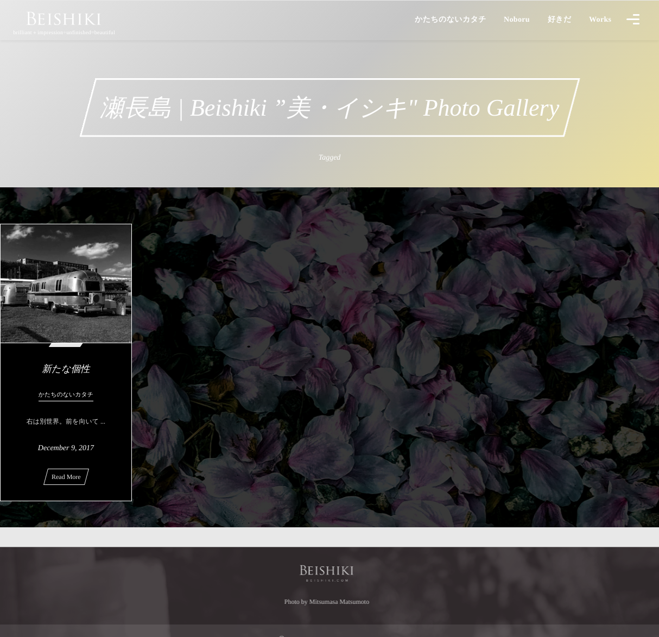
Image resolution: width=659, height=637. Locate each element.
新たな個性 (66, 368)
